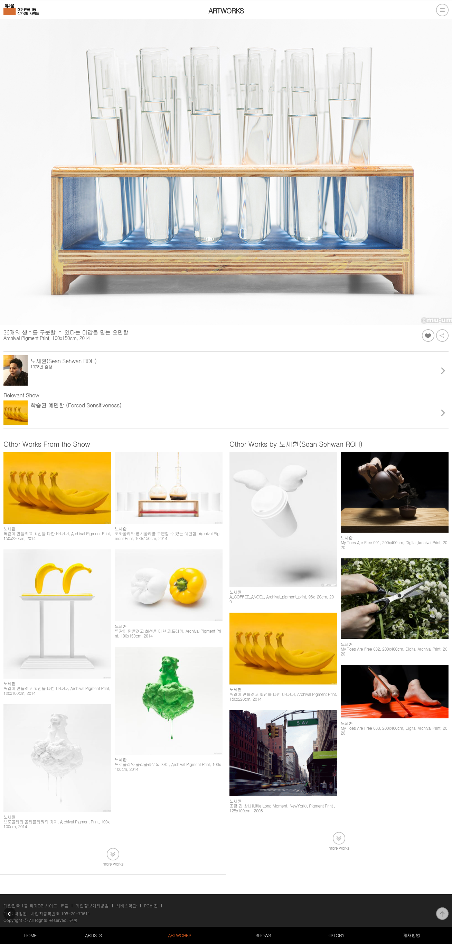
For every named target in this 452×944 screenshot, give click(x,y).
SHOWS (263, 935)
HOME (30, 935)
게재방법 (411, 935)
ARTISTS (93, 935)
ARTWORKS (179, 935)
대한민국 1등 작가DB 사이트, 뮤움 (35, 905)
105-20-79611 (75, 913)
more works (113, 863)
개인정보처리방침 (92, 905)
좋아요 (428, 335)
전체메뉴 (442, 10)
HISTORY (336, 935)
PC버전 (151, 905)
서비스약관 (126, 905)
